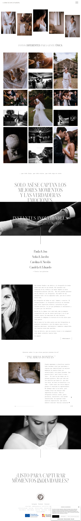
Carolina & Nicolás (40, 261)
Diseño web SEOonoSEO (40, 511)
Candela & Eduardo (40, 267)
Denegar (63, 516)
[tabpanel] (40, 42)
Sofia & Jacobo (40, 256)
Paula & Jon (40, 251)
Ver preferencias (73, 516)
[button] (78, 507)
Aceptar (55, 516)
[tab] (10, 39)
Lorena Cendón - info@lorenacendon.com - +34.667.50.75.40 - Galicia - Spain (40, 506)
